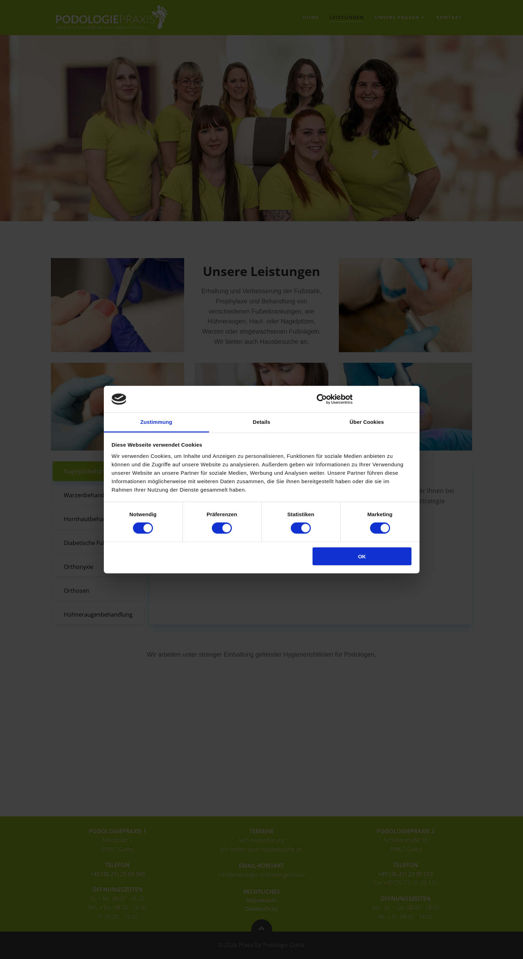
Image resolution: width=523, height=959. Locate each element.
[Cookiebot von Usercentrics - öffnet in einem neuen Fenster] (322, 399)
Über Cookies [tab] (367, 422)
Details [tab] (261, 422)
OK (362, 556)
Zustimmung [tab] (156, 422)
